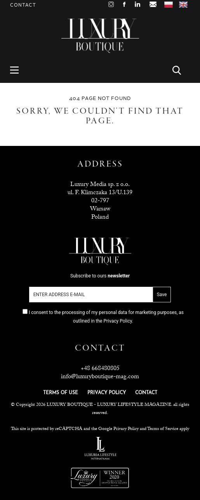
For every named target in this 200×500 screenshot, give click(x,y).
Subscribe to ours (100, 276)
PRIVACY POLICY (106, 393)
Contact (23, 5)
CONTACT (146, 393)
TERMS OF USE (60, 393)
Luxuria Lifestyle (100, 448)
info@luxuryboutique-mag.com (100, 377)
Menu (19, 70)
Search (181, 70)
